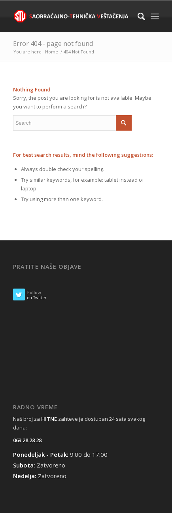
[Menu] (155, 16)
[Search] (137, 16)
